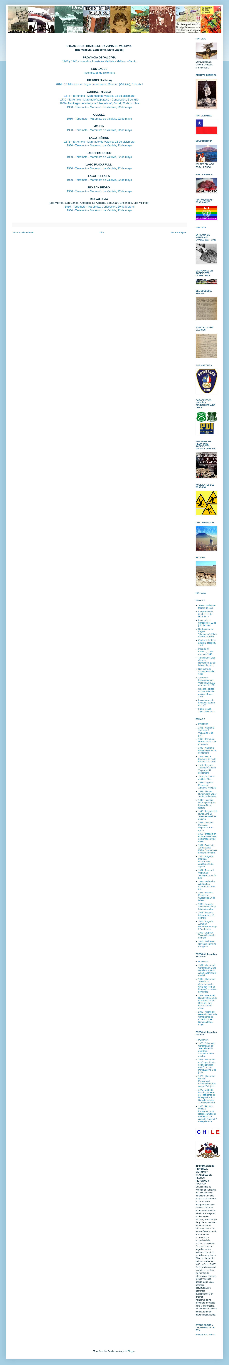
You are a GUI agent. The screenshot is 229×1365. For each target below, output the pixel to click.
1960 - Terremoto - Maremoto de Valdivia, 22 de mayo (99, 107)
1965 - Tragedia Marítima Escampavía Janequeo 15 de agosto (206, 861)
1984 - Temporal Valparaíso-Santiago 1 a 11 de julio (207, 874)
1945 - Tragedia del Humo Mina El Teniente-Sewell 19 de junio (207, 815)
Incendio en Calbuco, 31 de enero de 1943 (205, 651)
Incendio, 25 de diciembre (99, 72)
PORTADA (201, 593)
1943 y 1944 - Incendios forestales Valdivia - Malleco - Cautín (99, 61)
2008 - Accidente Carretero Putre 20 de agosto (207, 944)
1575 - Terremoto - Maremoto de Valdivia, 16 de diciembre (99, 95)
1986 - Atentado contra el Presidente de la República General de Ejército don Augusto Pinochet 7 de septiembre (207, 1114)
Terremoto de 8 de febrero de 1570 (207, 606)
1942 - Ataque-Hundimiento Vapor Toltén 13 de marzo (207, 794)
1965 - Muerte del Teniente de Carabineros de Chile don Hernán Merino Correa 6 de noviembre (207, 985)
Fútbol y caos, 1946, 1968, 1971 (206, 710)
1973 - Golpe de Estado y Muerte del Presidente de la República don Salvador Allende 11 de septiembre (206, 1096)
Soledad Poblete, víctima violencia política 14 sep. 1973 (206, 693)
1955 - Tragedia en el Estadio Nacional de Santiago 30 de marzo (207, 838)
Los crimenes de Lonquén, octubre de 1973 (206, 702)
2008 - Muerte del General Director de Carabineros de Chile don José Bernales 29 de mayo (207, 1018)
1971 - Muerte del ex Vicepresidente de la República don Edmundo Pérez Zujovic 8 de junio (207, 1066)
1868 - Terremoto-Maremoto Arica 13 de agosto (207, 741)
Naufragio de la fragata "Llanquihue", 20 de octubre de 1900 (207, 633)
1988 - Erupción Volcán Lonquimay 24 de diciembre (207, 906)
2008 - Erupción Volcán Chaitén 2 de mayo (206, 935)
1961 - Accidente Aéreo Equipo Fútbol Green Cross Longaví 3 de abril (207, 849)
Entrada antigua (178, 232)
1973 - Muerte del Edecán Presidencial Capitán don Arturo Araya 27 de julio (207, 1081)
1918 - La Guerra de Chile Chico (206, 777)
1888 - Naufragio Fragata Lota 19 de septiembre (207, 750)
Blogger (131, 1351)
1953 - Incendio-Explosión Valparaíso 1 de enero (206, 826)
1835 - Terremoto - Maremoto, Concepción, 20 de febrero (99, 206)
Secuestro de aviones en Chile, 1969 (206, 671)
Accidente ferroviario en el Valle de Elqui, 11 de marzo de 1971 (207, 681)
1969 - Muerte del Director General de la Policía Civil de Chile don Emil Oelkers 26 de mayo (207, 1001)
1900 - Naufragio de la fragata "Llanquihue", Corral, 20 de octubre (99, 103)
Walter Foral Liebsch (205, 1334)
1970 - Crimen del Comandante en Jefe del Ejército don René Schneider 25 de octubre (206, 1049)
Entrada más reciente (23, 232)
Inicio (101, 232)
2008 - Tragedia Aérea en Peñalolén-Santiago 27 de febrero (207, 925)
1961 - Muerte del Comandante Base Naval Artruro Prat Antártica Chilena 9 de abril (207, 970)
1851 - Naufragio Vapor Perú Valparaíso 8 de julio (206, 732)
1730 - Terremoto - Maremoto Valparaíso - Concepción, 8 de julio (99, 99)
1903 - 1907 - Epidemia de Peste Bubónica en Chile (207, 759)
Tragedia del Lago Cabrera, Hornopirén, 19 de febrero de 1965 (206, 662)
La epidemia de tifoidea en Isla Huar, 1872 (205, 614)
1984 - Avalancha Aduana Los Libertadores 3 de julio (206, 885)
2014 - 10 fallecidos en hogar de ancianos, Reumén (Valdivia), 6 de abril (99, 84)
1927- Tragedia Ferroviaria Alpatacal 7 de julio (207, 785)
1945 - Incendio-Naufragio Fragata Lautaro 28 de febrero (207, 804)
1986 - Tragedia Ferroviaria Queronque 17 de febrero (206, 896)
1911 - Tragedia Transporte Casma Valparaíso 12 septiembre (207, 769)
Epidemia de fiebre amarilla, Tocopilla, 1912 (207, 643)
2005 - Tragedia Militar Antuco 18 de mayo (206, 915)
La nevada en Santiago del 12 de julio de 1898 (207, 623)
